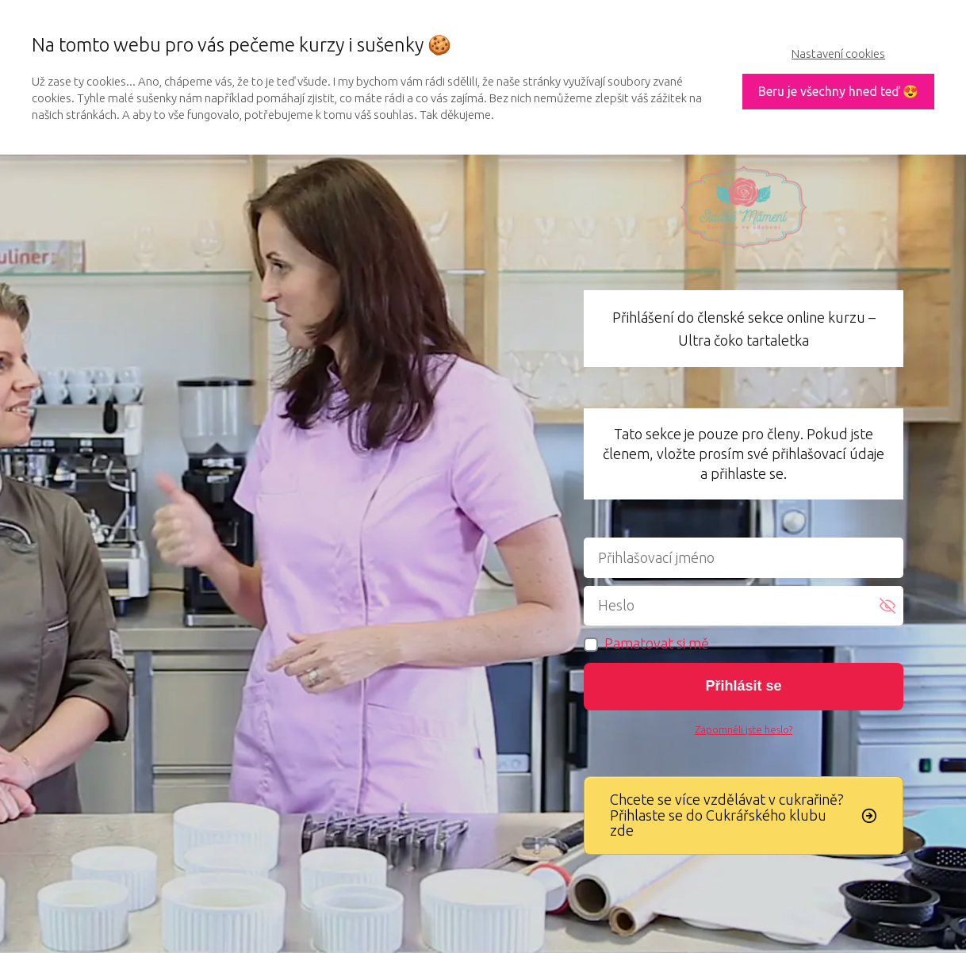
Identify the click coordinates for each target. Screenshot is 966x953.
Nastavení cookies (838, 53)
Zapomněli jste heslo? (743, 729)
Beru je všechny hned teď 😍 (838, 91)
